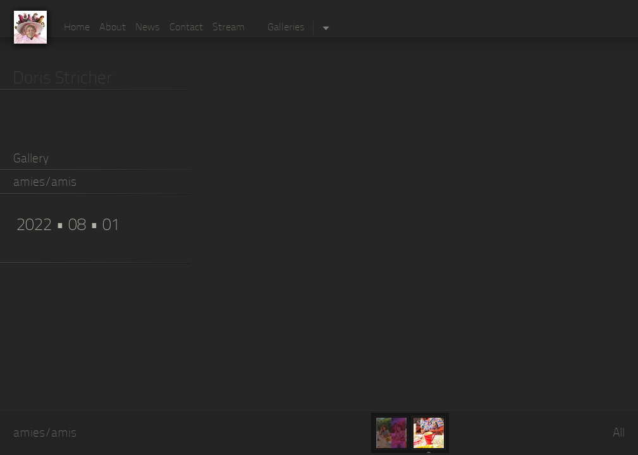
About (112, 28)
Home (77, 28)
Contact (186, 28)
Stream (228, 28)
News (147, 28)
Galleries (286, 28)
